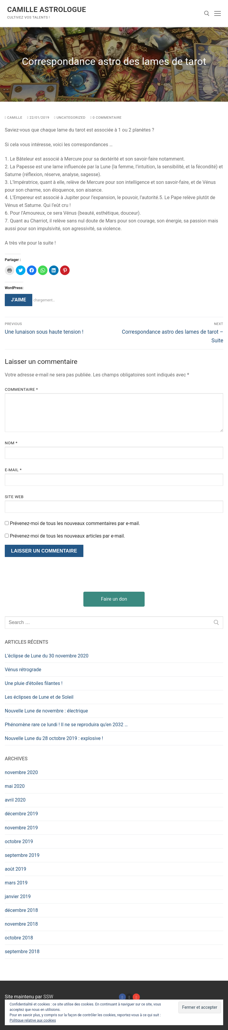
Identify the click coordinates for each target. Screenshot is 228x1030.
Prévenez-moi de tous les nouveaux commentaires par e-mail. (75, 523)
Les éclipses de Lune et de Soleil (39, 697)
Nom (11, 442)
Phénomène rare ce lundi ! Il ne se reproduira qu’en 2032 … (66, 724)
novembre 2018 (21, 924)
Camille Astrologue (46, 9)
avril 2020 (15, 800)
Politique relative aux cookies (33, 1020)
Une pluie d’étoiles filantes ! (33, 683)
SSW (48, 997)
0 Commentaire (106, 117)
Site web (14, 496)
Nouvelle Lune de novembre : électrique (46, 711)
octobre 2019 (19, 841)
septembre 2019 (22, 855)
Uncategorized (69, 117)
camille (13, 117)
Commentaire (21, 389)
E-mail (13, 469)
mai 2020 (15, 786)
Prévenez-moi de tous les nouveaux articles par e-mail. (67, 536)
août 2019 (15, 869)
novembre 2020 (21, 772)
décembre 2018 (21, 910)
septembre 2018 (22, 951)
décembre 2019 (21, 814)
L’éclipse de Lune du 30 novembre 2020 (46, 656)
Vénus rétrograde (23, 669)
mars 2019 (16, 883)
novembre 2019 (21, 828)
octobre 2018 (19, 938)
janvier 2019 (18, 896)
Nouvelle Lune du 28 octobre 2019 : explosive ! (54, 738)
